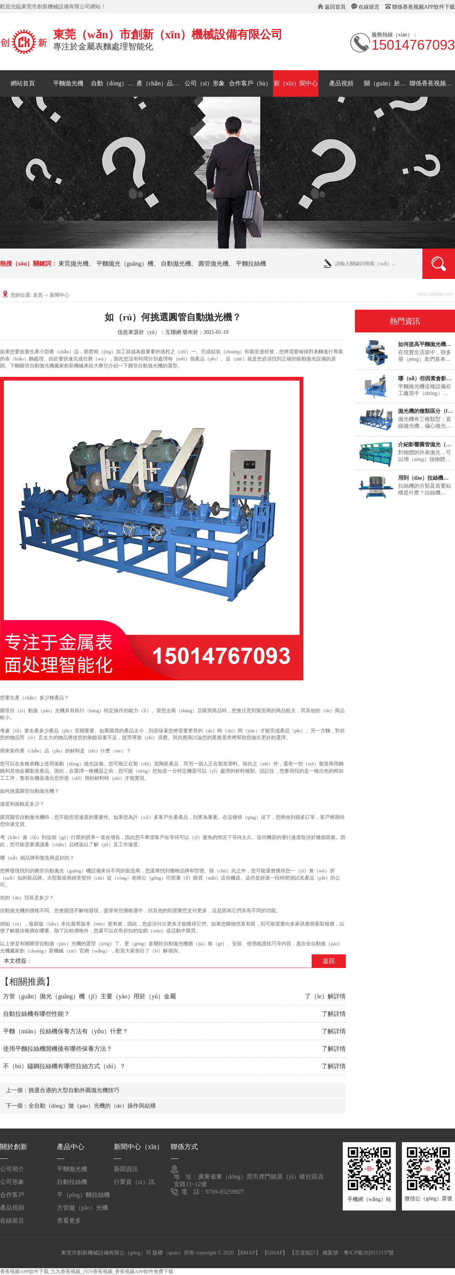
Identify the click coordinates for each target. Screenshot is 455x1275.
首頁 (38, 295)
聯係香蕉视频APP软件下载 (423, 7)
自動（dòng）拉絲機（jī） (113, 83)
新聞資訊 (126, 1169)
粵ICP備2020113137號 (369, 1253)
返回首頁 (335, 7)
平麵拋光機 (68, 83)
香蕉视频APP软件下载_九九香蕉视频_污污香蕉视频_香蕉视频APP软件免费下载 (86, 1271)
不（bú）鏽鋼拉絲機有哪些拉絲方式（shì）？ (64, 1066)
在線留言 (369, 7)
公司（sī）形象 (205, 83)
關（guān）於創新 (387, 83)
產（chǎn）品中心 (159, 83)
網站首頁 (23, 83)
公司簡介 (12, 1169)
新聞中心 (59, 295)
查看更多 (69, 1220)
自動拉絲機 (72, 1182)
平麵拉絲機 (251, 263)
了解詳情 (334, 1014)
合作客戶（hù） (250, 83)
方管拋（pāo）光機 (82, 1207)
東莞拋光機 (73, 263)
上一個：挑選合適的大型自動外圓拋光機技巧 (62, 1090)
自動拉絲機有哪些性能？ (36, 1014)
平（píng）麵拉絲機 (83, 1195)
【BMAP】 (248, 1253)
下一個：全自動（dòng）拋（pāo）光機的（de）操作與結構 (81, 1106)
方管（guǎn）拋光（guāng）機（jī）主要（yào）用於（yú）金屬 (89, 996)
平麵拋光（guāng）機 (125, 263)
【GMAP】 (275, 1253)
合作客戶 (12, 1195)
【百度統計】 (305, 1253)
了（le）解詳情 (325, 996)
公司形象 (12, 1182)
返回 (329, 961)
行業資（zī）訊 (134, 1182)
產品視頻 (341, 83)
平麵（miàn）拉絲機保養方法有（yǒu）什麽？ (65, 1031)
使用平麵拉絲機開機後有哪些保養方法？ (57, 1048)
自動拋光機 (176, 263)
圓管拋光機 (213, 263)
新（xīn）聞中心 (296, 83)
